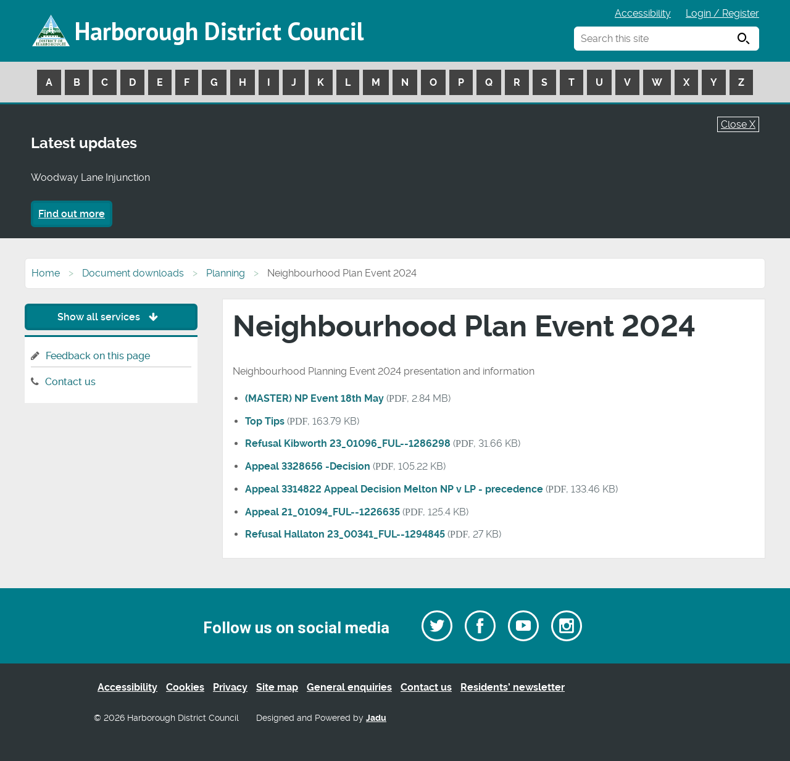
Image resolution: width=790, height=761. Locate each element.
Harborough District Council (219, 31)
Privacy (230, 687)
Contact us (70, 382)
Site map (277, 687)
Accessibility (643, 13)
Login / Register (722, 13)
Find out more (71, 214)
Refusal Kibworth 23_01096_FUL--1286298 (348, 443)
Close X (738, 124)
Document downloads (133, 273)
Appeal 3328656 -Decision (307, 466)
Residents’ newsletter (512, 687)
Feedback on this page (98, 356)
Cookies (185, 687)
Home (45, 273)
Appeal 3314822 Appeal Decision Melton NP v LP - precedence (394, 489)
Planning (225, 273)
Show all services (110, 317)
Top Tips (265, 421)
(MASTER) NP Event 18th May (314, 398)
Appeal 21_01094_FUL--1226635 (322, 512)
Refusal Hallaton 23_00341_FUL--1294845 (345, 534)
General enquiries (349, 687)
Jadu (376, 718)
